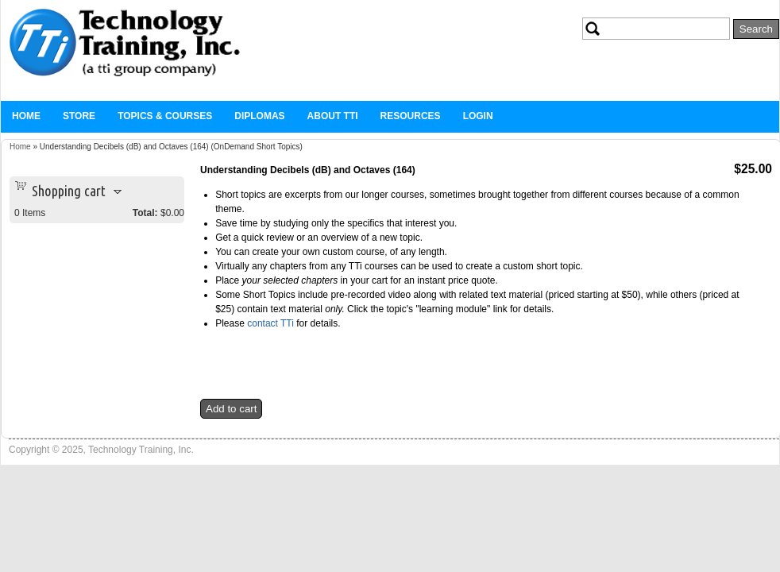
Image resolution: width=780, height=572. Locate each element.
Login (478, 116)
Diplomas (259, 116)
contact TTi (271, 323)
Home (26, 116)
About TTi (332, 116)
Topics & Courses (165, 116)
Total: (145, 212)
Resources (410, 116)
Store (79, 116)
